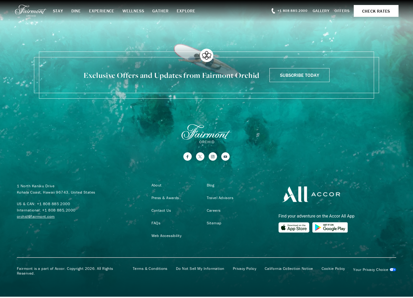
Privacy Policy (244, 269)
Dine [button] (79, 10)
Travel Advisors (219, 198)
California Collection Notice (289, 269)
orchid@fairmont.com (36, 217)
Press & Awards (164, 198)
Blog (209, 186)
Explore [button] (189, 10)
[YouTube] (225, 157)
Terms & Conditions (150, 269)
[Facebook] (187, 157)
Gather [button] (164, 10)
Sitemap (213, 224)
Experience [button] (105, 10)
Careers (213, 211)
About (155, 186)
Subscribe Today (299, 75)
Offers (339, 10)
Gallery (318, 10)
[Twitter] (200, 157)
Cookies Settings (374, 270)
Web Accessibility (165, 236)
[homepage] (36, 10)
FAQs (155, 224)
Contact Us (160, 211)
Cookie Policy (333, 269)
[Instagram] (213, 157)
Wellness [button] (137, 10)
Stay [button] (61, 10)
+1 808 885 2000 (53, 204)
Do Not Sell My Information (200, 269)
